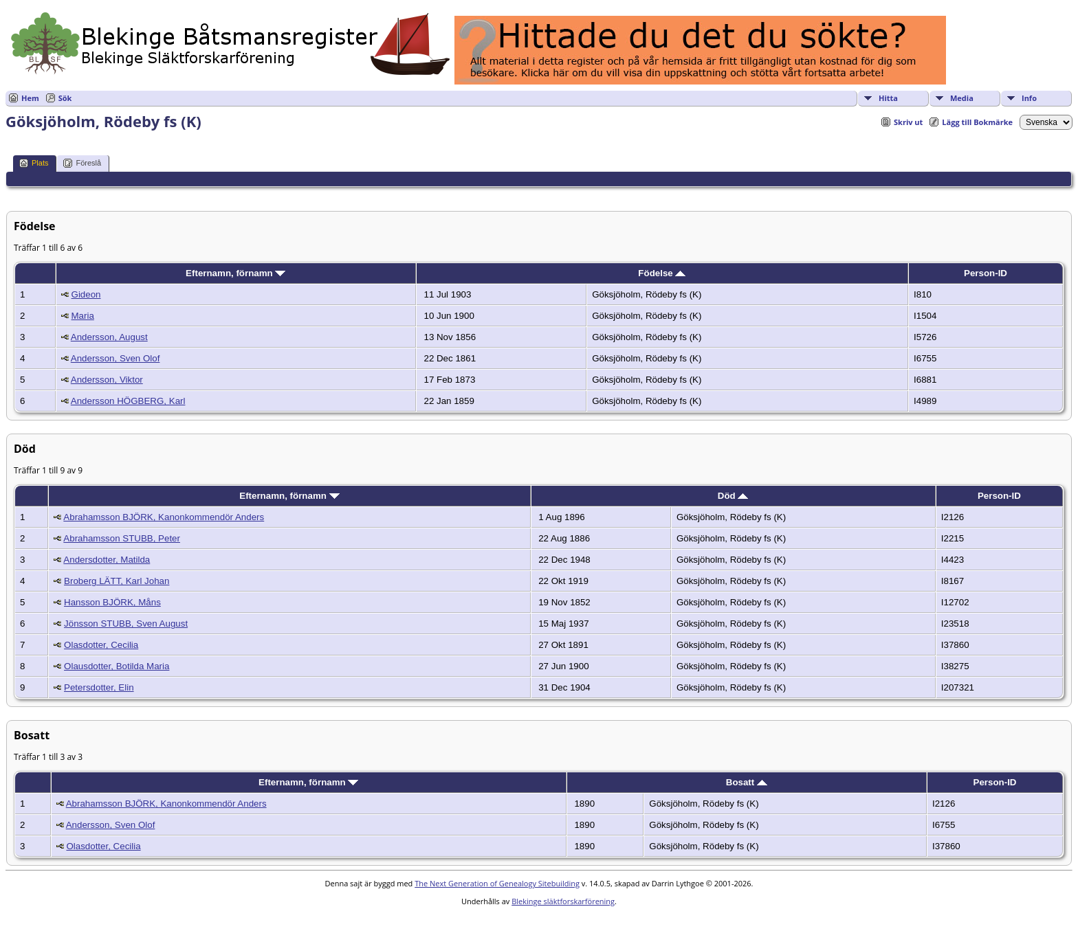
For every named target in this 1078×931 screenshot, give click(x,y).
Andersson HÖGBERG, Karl (128, 401)
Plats (33, 163)
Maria (83, 316)
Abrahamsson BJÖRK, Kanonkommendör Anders (163, 517)
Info (1029, 98)
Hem (30, 98)
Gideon (86, 294)
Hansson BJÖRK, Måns (112, 602)
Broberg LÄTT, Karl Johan (116, 581)
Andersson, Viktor (107, 379)
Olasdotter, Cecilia (101, 645)
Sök (65, 98)
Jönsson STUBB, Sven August (126, 623)
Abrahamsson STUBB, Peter (121, 538)
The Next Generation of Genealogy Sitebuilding (497, 883)
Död (733, 496)
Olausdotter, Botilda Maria (116, 666)
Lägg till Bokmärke (977, 122)
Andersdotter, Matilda (106, 559)
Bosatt (746, 782)
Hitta (888, 98)
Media (962, 98)
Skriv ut (908, 122)
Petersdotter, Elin (99, 687)
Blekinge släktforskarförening (563, 901)
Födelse (661, 273)
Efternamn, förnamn (235, 273)
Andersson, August (109, 337)
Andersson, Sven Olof (115, 358)
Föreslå (82, 163)
